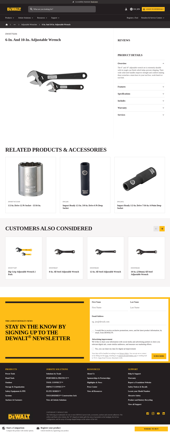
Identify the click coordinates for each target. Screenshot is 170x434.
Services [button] (141, 115)
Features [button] (141, 86)
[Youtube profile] (158, 413)
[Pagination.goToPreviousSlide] (156, 228)
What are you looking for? (41, 9)
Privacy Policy (124, 353)
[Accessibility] (126, 9)
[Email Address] (129, 321)
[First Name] (110, 307)
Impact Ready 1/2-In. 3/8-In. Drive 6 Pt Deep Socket (83, 206)
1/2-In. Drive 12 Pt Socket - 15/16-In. (24, 205)
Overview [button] (141, 63)
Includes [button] (141, 101)
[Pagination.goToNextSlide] (162, 228)
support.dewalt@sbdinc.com (127, 356)
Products (9, 18)
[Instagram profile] (153, 413)
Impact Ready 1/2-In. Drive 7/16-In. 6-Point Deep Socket (139, 206)
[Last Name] (148, 307)
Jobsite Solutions (25, 18)
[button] (141, 42)
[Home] (6, 24)
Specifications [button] (141, 93)
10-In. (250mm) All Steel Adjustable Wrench (142, 273)
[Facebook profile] (148, 413)
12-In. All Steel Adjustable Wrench (105, 272)
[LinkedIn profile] (164, 413)
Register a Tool (132, 18)
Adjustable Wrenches (29, 25)
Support (55, 18)
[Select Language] (135, 9)
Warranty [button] (141, 108)
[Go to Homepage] (14, 9)
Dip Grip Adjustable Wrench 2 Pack (22, 273)
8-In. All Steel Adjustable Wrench (64, 272)
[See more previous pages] (14, 25)
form (106, 356)
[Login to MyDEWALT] (153, 9)
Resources (42, 18)
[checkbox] (93, 332)
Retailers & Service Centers (153, 18)
